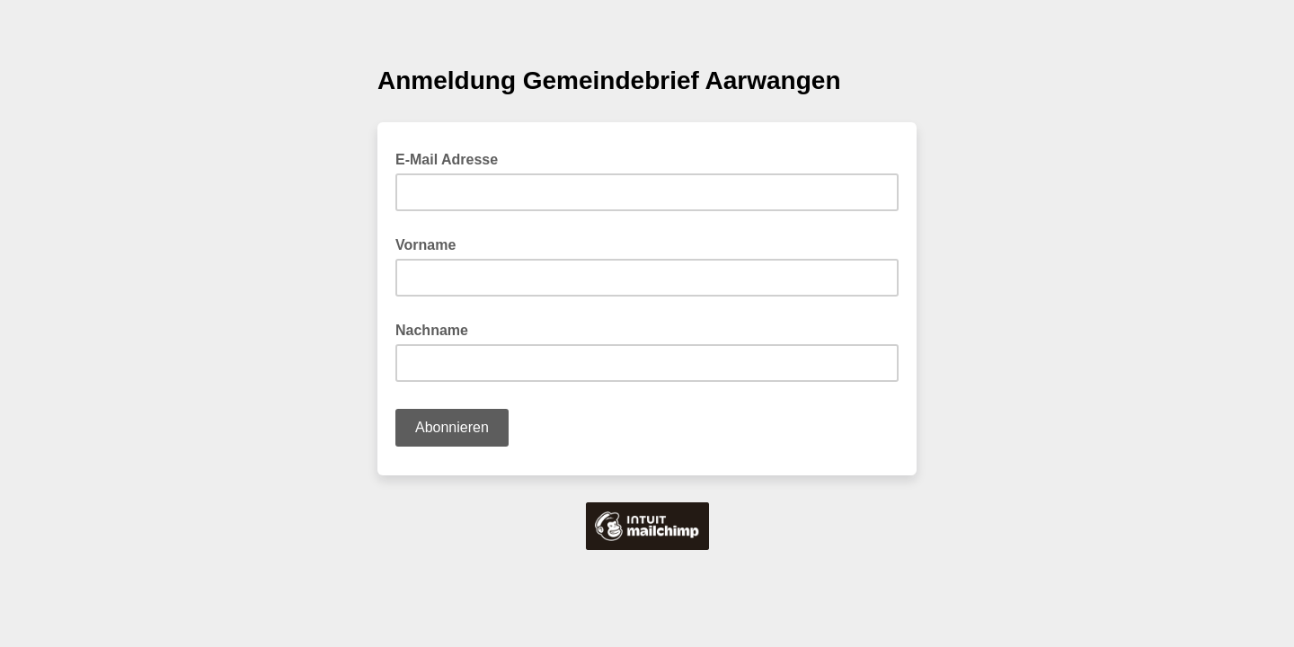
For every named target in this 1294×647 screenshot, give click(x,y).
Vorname (425, 245)
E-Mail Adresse (452, 158)
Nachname (431, 330)
